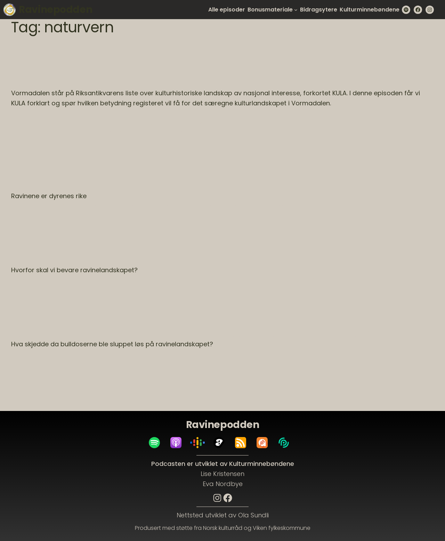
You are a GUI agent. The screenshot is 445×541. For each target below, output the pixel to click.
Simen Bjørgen (155, 131)
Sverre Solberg (255, 279)
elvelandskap (115, 123)
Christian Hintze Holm (71, 123)
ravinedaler (86, 131)
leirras (291, 364)
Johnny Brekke (191, 364)
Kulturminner (404, 123)
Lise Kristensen (222, 473)
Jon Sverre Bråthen (192, 123)
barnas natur (76, 205)
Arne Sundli (29, 123)
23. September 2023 (40, 112)
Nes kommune (52, 131)
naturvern (20, 131)
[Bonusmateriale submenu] (296, 9)
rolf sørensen (426, 364)
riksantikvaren (119, 131)
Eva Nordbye (223, 483)
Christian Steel (88, 279)
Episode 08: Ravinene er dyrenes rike (95, 186)
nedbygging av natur (352, 364)
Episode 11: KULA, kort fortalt (73, 83)
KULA (271, 123)
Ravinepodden (55, 9)
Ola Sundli (253, 515)
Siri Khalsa (223, 279)
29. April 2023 (31, 353)
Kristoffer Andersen (240, 123)
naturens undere (184, 205)
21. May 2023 (30, 279)
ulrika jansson (337, 279)
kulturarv (290, 123)
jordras (260, 364)
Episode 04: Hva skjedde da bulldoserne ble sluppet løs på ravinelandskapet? (192, 333)
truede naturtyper (297, 279)
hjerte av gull (132, 205)
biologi (60, 279)
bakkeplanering (80, 364)
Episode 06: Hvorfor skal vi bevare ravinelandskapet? (134, 260)
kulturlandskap (320, 123)
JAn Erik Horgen (153, 364)
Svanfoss (186, 131)
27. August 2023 (35, 205)
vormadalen (214, 131)
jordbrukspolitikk (230, 364)
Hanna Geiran (149, 123)
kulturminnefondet (364, 123)
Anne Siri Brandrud (37, 364)
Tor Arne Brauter (28, 372)
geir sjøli (104, 205)
